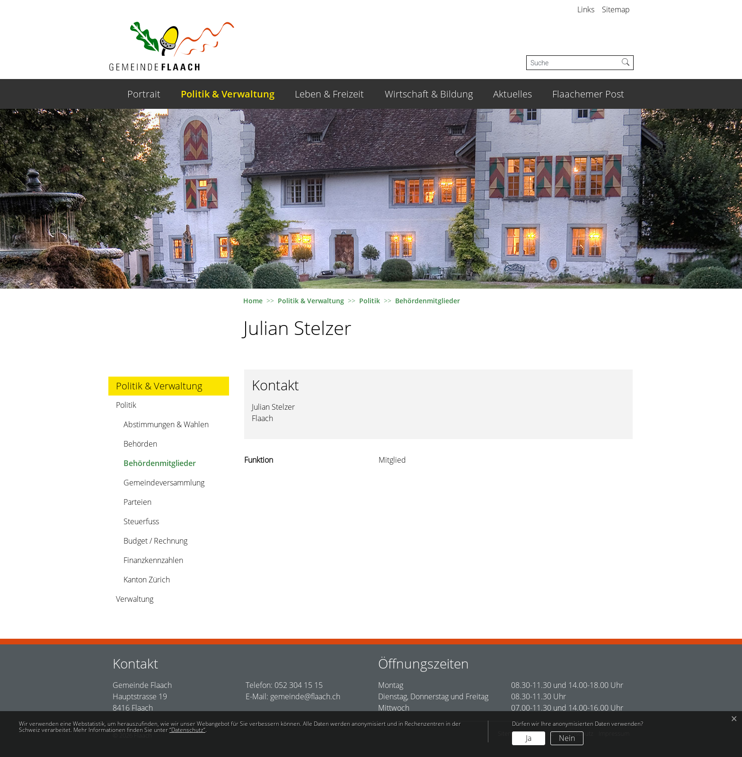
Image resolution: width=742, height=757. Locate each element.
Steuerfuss (141, 521)
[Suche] (572, 62)
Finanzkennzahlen (153, 560)
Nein (567, 738)
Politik (126, 405)
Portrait (143, 94)
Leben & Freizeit (329, 94)
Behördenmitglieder (159, 465)
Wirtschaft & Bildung (429, 94)
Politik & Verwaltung (227, 94)
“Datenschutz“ (187, 730)
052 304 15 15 (298, 685)
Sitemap (616, 9)
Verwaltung (134, 599)
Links (585, 9)
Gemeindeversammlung (164, 482)
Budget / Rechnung (155, 541)
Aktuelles (512, 94)
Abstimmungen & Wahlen (166, 424)
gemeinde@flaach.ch (305, 696)
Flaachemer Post (588, 94)
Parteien (137, 502)
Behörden (140, 444)
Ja (528, 738)
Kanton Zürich (147, 579)
